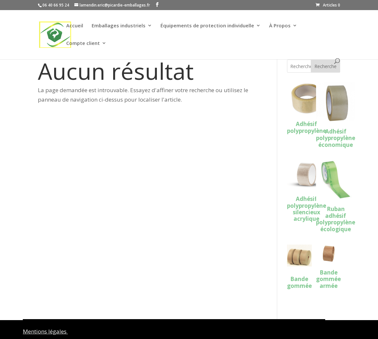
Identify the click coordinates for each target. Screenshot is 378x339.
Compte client (83, 43)
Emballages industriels (118, 26)
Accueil (74, 26)
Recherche (325, 66)
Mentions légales (45, 331)
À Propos (280, 26)
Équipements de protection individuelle (207, 26)
